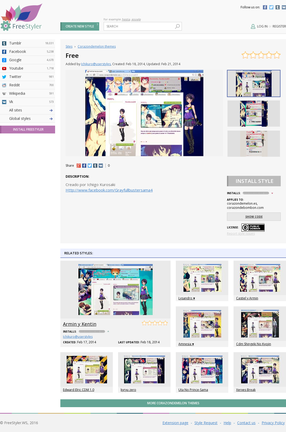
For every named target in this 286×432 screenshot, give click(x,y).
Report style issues (241, 233)
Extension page (175, 422)
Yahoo (31, 144)
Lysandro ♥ (186, 298)
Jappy (31, 169)
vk (101, 166)
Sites (69, 46)
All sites (15, 202)
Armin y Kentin (79, 324)
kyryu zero (128, 390)
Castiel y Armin (247, 298)
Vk (31, 102)
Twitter (271, 7)
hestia (126, 19)
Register (279, 26)
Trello (31, 177)
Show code (254, 216)
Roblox (31, 160)
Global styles (20, 210)
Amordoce (31, 127)
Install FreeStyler (28, 221)
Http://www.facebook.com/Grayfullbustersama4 (109, 190)
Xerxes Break (246, 390)
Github (31, 135)
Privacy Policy (273, 422)
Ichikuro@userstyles (96, 64)
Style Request (206, 422)
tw (90, 166)
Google (31, 60)
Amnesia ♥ (186, 344)
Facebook (265, 7)
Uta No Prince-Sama (193, 390)
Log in (262, 26)
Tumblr (278, 7)
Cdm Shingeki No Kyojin (253, 344)
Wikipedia (31, 93)
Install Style (254, 180)
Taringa (31, 152)
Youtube (31, 68)
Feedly (31, 185)
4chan (31, 118)
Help (227, 422)
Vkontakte (284, 7)
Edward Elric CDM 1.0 (78, 390)
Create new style (80, 26)
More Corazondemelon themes (173, 403)
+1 (79, 166)
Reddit (31, 85)
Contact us (246, 422)
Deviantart (31, 110)
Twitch (31, 194)
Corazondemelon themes (97, 46)
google (136, 19)
